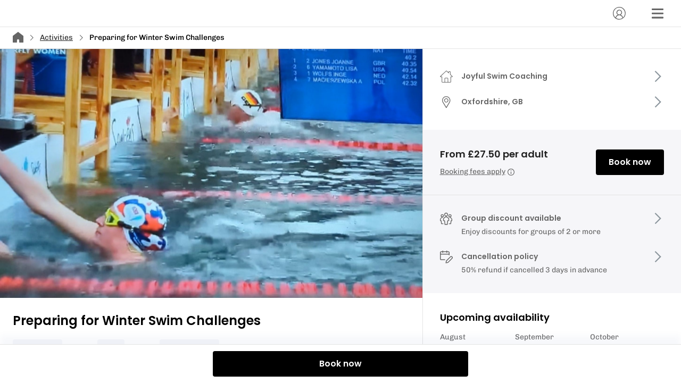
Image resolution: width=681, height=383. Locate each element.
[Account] (619, 13)
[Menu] (657, 13)
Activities (56, 37)
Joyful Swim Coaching (504, 76)
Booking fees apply (477, 171)
